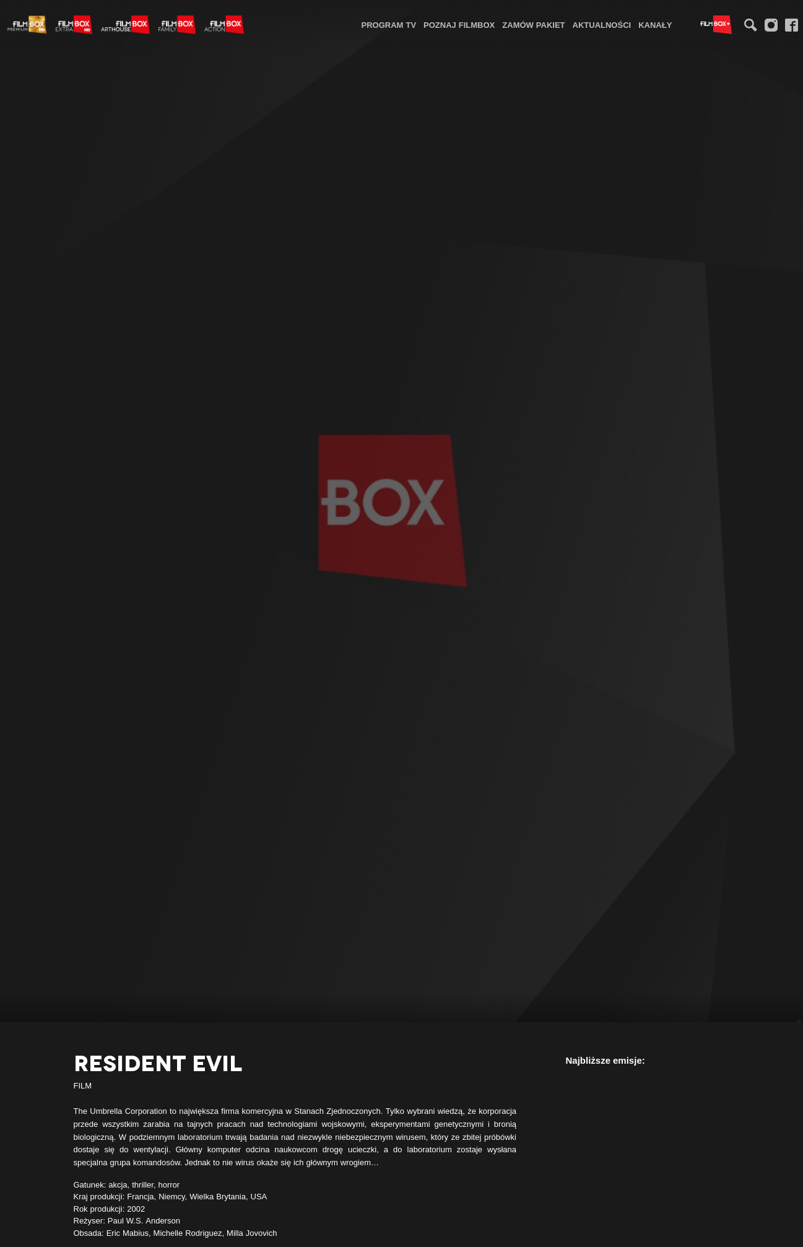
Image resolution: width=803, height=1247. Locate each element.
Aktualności (602, 25)
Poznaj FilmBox (459, 25)
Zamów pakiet (533, 25)
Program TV (389, 25)
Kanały (655, 25)
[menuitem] (389, 24)
